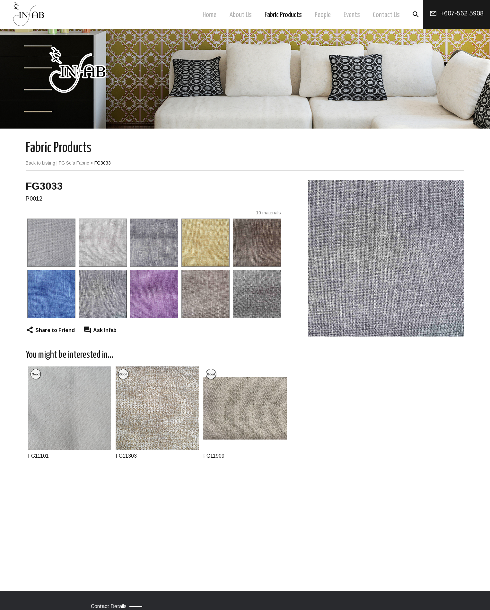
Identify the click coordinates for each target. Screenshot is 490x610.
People (323, 15)
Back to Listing (40, 163)
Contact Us (386, 15)
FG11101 (38, 456)
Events (352, 15)
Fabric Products (283, 15)
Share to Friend (55, 330)
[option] (51, 268)
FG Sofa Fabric (74, 163)
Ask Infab (105, 330)
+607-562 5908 (462, 13)
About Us (240, 15)
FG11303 (126, 456)
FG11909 (213, 456)
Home (209, 15)
